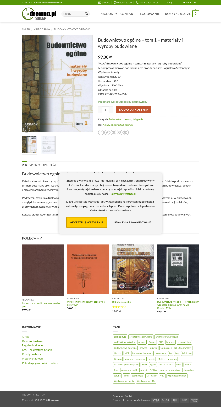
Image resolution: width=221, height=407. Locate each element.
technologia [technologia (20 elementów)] (137, 375)
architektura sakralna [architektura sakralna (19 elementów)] (124, 342)
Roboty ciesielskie (121, 301)
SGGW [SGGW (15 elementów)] (153, 370)
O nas (25, 336)
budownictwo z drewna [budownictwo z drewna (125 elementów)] (125, 347)
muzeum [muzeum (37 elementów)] (172, 359)
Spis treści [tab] (49, 164)
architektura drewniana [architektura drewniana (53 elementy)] (140, 336)
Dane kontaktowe (32, 341)
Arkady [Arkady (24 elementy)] (142, 342)
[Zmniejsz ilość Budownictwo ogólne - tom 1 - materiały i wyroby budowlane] (100, 109)
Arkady (106, 124)
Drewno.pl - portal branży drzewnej (131, 400)
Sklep (26, 29)
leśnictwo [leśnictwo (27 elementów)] (186, 353)
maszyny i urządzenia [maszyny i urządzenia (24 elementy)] (135, 359)
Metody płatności (32, 358)
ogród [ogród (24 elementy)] (153, 364)
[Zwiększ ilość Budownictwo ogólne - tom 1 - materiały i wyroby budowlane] (111, 109)
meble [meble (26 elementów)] (152, 359)
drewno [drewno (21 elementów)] (143, 347)
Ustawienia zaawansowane (132, 222)
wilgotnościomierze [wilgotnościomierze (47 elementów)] (177, 375)
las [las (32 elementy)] (170, 353)
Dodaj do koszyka (133, 109)
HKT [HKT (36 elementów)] (127, 353)
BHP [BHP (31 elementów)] (161, 342)
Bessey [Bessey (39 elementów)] (152, 342)
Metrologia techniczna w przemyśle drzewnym (86, 303)
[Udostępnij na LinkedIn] (126, 132)
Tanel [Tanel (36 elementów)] (126, 375)
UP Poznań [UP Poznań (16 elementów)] (151, 375)
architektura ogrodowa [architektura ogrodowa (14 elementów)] (167, 336)
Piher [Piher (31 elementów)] (178, 364)
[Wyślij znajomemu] (113, 132)
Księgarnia (42, 29)
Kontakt (127, 14)
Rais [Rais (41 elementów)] (116, 370)
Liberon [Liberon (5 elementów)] (117, 359)
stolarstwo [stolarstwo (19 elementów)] (188, 370)
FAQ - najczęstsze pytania (37, 349)
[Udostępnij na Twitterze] (107, 132)
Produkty (108, 14)
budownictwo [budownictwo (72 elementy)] (184, 342)
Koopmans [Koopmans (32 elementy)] (161, 353)
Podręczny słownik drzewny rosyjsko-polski (42, 305)
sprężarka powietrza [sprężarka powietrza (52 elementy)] (170, 370)
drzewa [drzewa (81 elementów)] (153, 347)
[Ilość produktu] (105, 109)
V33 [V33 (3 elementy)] (162, 375)
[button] (150, 13)
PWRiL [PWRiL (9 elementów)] (188, 364)
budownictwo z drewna (122, 124)
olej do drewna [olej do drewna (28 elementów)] (166, 364)
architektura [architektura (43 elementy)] (120, 336)
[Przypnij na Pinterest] (120, 132)
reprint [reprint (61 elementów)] (143, 370)
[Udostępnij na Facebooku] (101, 132)
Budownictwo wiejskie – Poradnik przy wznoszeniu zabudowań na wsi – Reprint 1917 (178, 304)
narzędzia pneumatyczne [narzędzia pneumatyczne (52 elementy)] (126, 364)
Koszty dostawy (31, 354)
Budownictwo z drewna (72, 29)
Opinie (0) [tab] (35, 164)
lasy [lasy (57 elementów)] (177, 353)
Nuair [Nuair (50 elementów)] (144, 364)
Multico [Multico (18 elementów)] (161, 359)
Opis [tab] (24, 164)
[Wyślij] (86, 14)
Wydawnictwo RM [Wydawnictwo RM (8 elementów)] (146, 381)
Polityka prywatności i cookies (40, 362)
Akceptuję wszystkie (86, 222)
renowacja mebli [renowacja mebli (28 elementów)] (129, 370)
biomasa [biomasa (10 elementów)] (170, 342)
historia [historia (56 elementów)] (117, 353)
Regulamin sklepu (32, 345)
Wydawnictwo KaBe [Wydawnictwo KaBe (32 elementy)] (124, 381)
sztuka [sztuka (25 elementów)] (117, 375)
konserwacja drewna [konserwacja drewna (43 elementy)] (142, 353)
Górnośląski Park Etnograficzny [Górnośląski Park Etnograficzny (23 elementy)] (176, 347)
